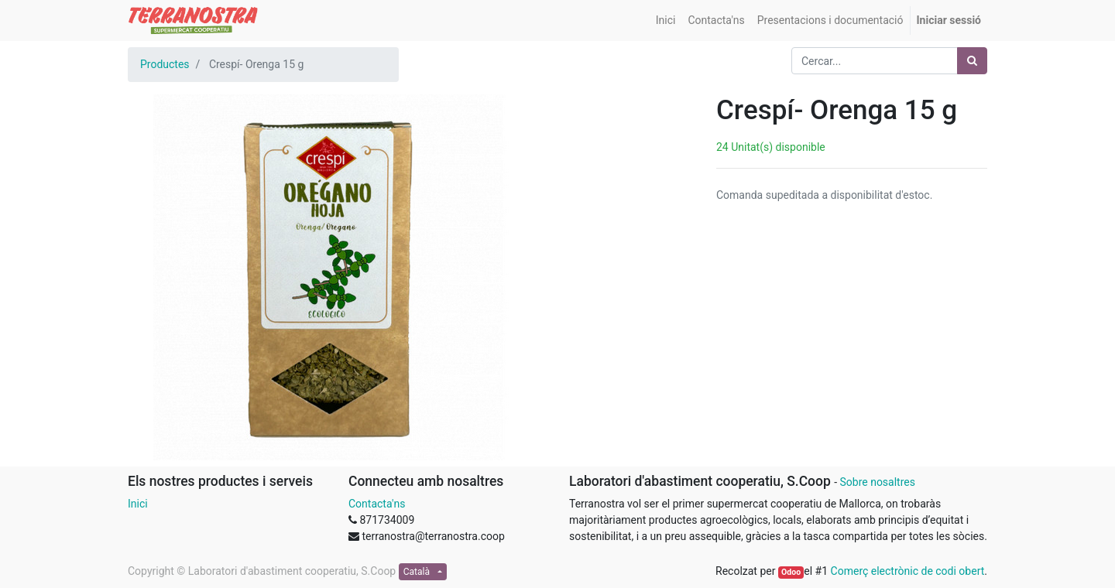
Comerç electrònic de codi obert (908, 571)
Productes (165, 64)
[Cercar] (972, 60)
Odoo (791, 572)
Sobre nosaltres (876, 482)
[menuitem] (666, 20)
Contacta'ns (376, 503)
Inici (138, 503)
